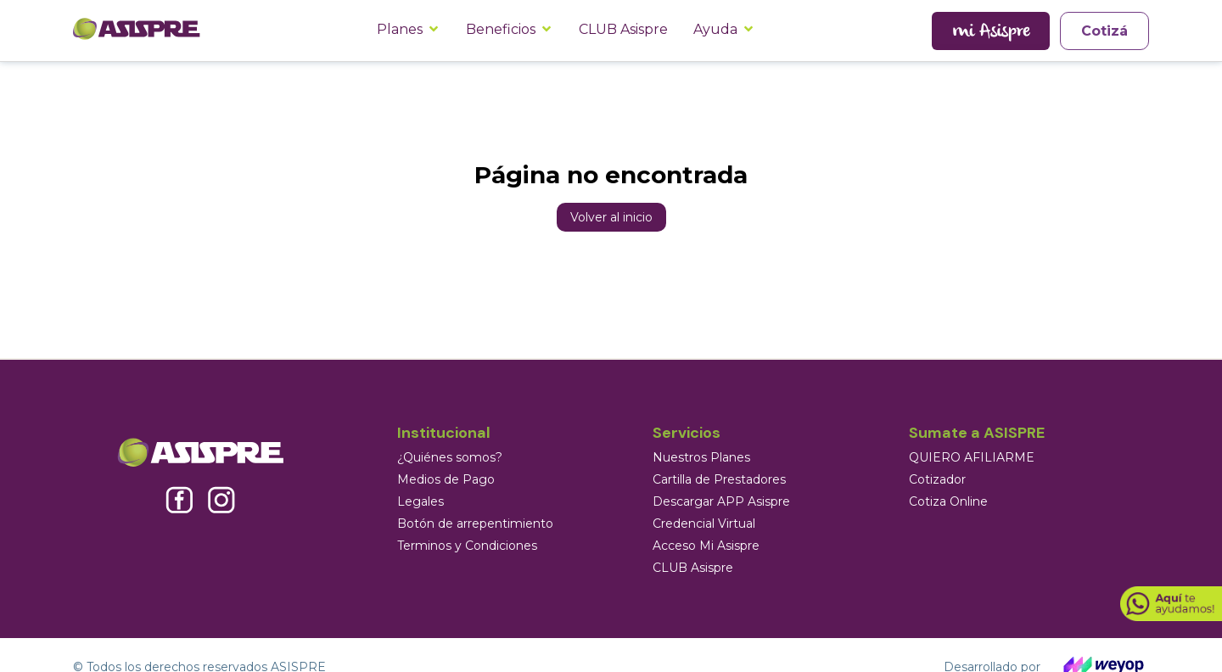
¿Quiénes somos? (449, 457)
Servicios (686, 433)
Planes (400, 29)
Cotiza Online (948, 501)
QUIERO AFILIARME (971, 457)
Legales (420, 501)
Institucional (443, 433)
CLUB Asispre (623, 29)
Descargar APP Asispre (721, 501)
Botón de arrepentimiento (475, 523)
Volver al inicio (611, 217)
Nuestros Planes (701, 457)
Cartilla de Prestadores (719, 479)
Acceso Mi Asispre (706, 545)
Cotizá (1104, 31)
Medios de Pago (446, 479)
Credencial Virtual (704, 523)
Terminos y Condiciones (467, 545)
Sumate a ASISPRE (977, 433)
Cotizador (937, 479)
